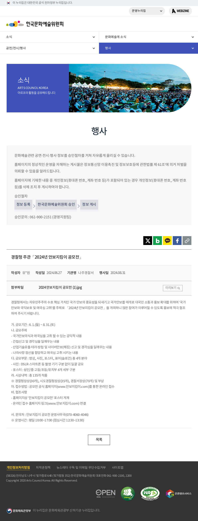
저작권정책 (43, 468)
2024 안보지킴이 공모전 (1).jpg (60, 288)
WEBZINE (183, 11)
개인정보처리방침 (18, 468)
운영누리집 (139, 11)
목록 (99, 440)
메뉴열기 (187, 24)
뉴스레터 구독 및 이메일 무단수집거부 (81, 468)
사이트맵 (117, 468)
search (177, 24)
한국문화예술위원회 (35, 23)
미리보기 (170, 288)
